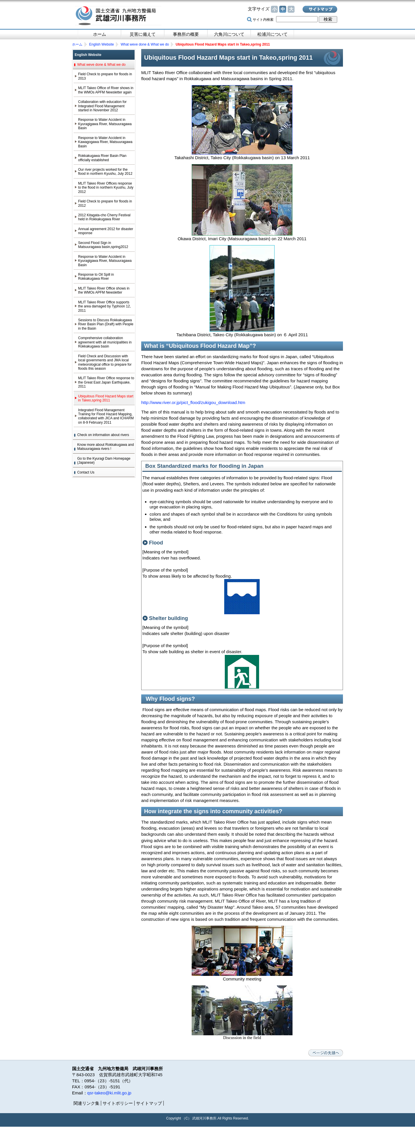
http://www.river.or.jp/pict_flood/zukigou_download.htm (193, 402)
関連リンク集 (86, 1103)
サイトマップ (320, 9)
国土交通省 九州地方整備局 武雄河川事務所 (118, 16)
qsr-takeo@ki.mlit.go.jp (109, 1092)
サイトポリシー (118, 1103)
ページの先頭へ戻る (325, 1052)
